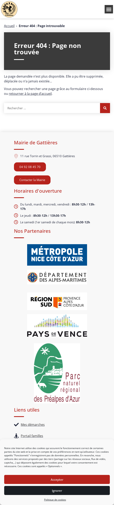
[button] (109, 9)
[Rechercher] (105, 108)
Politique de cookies (55, 499)
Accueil (9, 26)
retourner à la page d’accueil (30, 93)
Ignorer (57, 491)
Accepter (57, 480)
